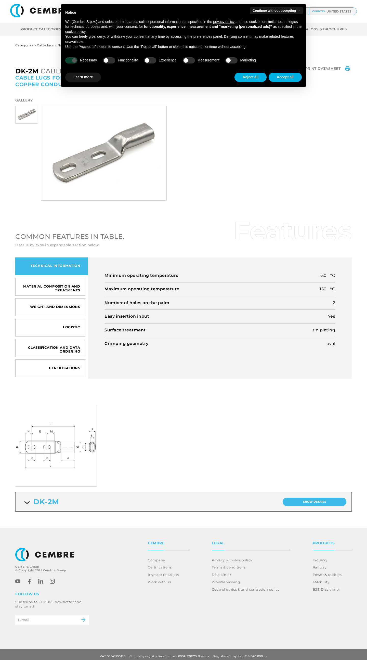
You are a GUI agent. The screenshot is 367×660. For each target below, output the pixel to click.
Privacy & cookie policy (232, 557)
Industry (320, 557)
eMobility (321, 579)
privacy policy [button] (223, 22)
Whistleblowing (226, 579)
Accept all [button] (285, 77)
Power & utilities (327, 572)
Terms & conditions (228, 564)
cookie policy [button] (75, 32)
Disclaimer (221, 572)
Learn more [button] (83, 77)
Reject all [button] (250, 77)
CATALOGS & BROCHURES (322, 29)
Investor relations (163, 572)
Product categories (44, 29)
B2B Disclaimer (326, 586)
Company (156, 557)
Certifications (160, 564)
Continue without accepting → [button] (276, 10)
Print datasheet (328, 69)
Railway (320, 564)
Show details (314, 501)
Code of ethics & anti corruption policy (246, 586)
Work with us (159, 579)
